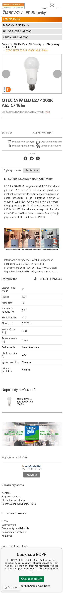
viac (47, 111)
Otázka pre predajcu (49, 141)
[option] (31, 73)
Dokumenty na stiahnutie (15, 528)
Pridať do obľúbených (23, 141)
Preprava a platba (11, 496)
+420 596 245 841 (32, 466)
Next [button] (57, 74)
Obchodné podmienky (13, 500)
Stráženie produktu (49, 145)
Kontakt (6, 492)
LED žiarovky (52, 44)
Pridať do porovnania (23, 145)
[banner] (13, 6)
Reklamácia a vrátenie (14, 531)
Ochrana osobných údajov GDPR (19, 503)
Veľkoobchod (9, 524)
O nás (5, 520)
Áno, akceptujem (31, 579)
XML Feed (7, 535)
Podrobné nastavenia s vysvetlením (31, 585)
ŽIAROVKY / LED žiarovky (27, 44)
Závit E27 (11, 47)
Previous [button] (6, 74)
